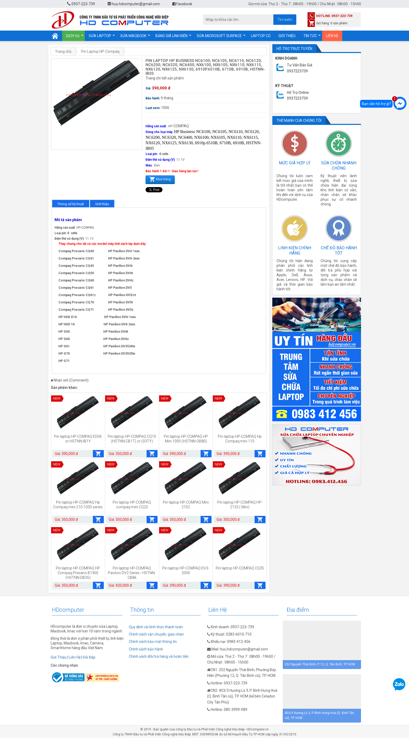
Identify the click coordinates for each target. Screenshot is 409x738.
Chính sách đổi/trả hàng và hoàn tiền (159, 656)
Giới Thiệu (59, 657)
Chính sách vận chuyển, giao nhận (156, 634)
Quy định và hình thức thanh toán (156, 627)
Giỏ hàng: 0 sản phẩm (331, 23)
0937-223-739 (81, 4)
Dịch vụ (73, 36)
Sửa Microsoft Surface (219, 36)
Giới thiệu (287, 36)
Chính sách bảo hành (146, 649)
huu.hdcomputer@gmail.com (133, 4)
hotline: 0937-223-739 (334, 16)
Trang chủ (63, 51)
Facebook (182, 4)
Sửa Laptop (100, 36)
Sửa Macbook (133, 36)
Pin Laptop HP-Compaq (100, 51)
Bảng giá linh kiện (171, 36)
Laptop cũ (260, 36)
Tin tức (310, 36)
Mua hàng (160, 179)
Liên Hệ (75, 657)
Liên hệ (332, 36)
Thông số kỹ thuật (70, 204)
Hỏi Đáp (89, 657)
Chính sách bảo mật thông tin (153, 641)
